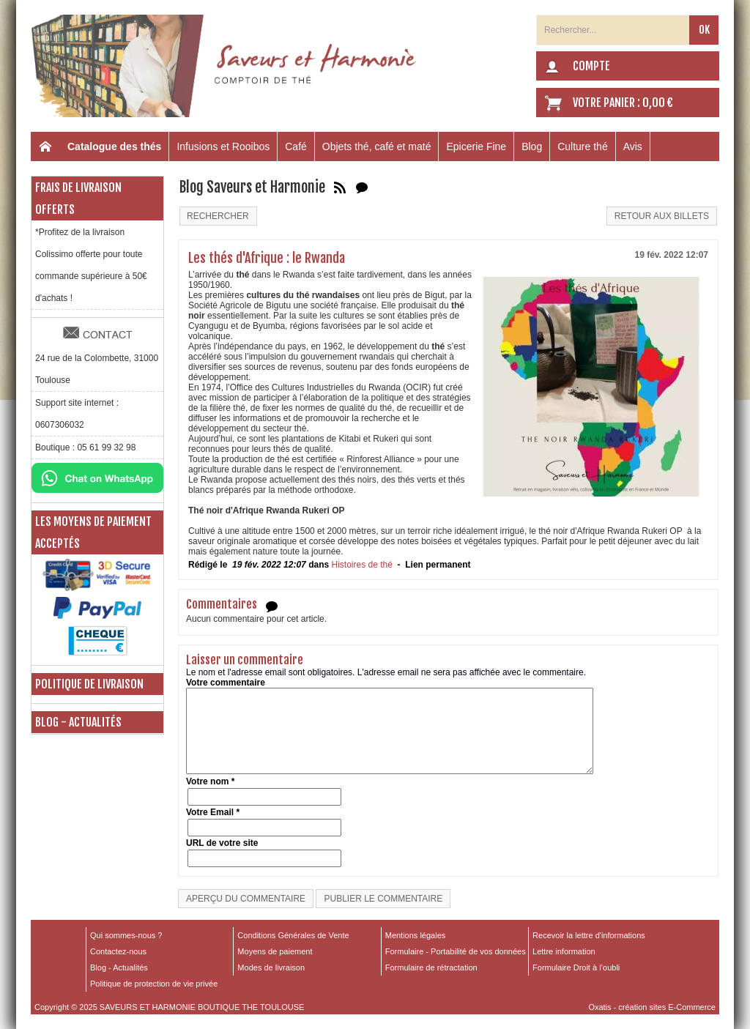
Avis (632, 146)
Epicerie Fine (476, 146)
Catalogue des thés (114, 146)
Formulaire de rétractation (431, 967)
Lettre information (563, 951)
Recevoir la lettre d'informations (588, 935)
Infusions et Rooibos (223, 146)
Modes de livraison (271, 967)
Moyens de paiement (274, 951)
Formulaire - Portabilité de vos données (455, 951)
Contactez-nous (118, 951)
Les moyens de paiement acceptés (93, 532)
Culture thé (582, 146)
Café (296, 146)
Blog (531, 146)
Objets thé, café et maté (376, 146)
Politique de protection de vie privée (154, 983)
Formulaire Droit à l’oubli (576, 967)
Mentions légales (415, 935)
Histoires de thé (361, 565)
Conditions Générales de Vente (293, 935)
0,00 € (657, 102)
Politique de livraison (89, 684)
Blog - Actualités (78, 722)
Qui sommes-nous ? (126, 935)
